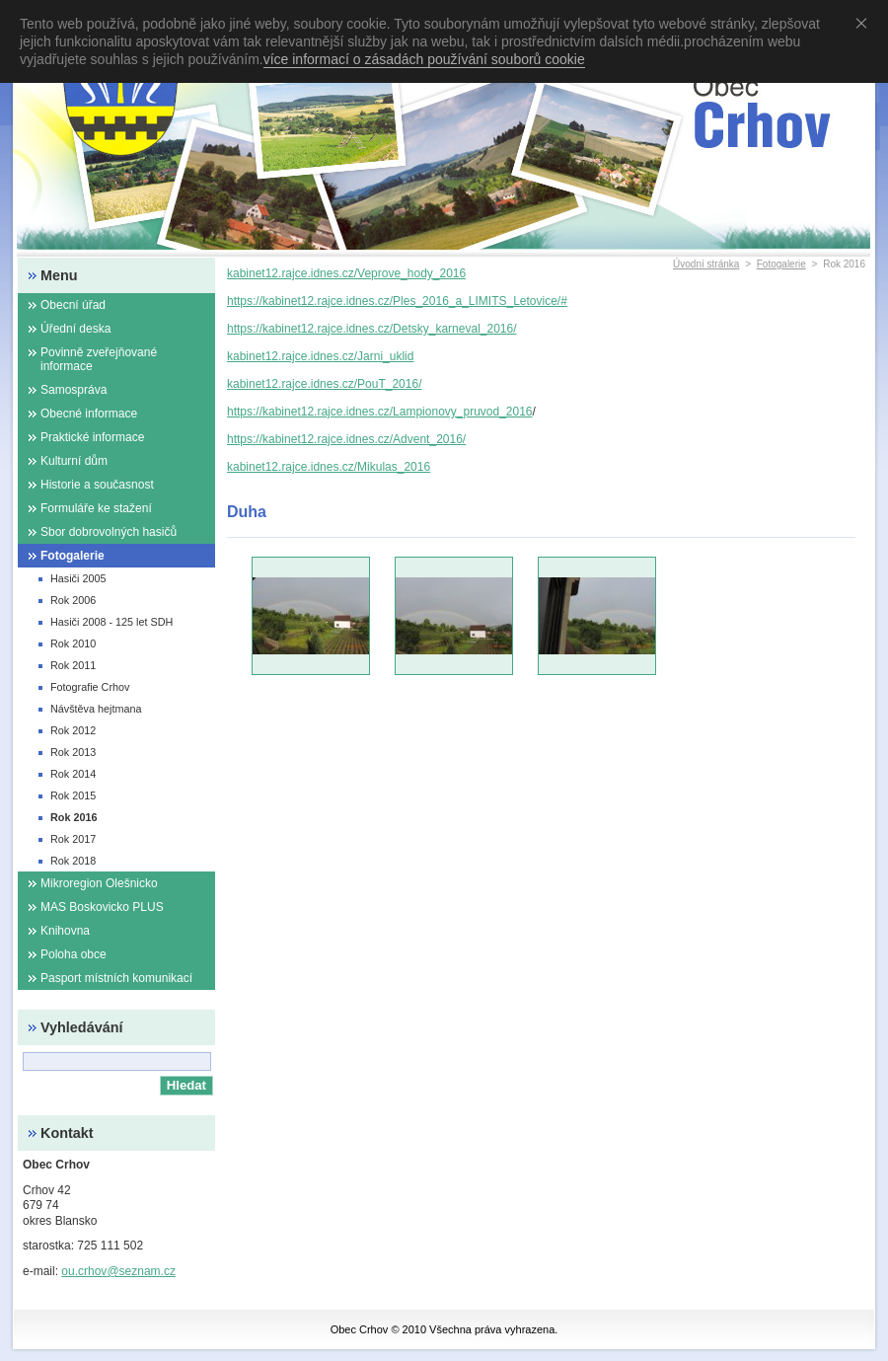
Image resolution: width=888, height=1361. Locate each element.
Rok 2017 (73, 839)
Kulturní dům (74, 461)
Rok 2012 (73, 730)
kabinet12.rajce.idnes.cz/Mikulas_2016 (328, 467)
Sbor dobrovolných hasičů (108, 532)
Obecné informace (88, 413)
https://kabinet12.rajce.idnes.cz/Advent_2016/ (346, 439)
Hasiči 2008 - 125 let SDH (111, 622)
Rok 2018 (73, 861)
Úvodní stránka (706, 264)
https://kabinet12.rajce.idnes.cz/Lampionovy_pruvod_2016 (380, 411)
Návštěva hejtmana (95, 709)
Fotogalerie (781, 264)
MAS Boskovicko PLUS (102, 907)
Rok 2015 (73, 795)
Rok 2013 (73, 752)
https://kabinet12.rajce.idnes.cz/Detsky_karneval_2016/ (372, 329)
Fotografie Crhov (89, 687)
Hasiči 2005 (78, 578)
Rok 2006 (73, 600)
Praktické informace (92, 437)
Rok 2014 (73, 774)
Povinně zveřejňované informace (98, 359)
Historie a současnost (97, 484)
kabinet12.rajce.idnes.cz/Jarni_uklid (320, 356)
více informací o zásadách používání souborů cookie (424, 59)
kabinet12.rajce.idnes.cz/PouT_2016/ (324, 384)
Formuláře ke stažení (96, 508)
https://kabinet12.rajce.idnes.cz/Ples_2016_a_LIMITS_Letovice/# (397, 301)
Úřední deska (75, 329)
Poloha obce (73, 954)
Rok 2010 (73, 643)
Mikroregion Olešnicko (99, 883)
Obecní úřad (73, 305)
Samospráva (73, 390)
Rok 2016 (73, 817)
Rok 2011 (73, 665)
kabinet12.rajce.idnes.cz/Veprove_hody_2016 (346, 273)
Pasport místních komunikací (116, 978)
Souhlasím (865, 22)
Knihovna (65, 931)
